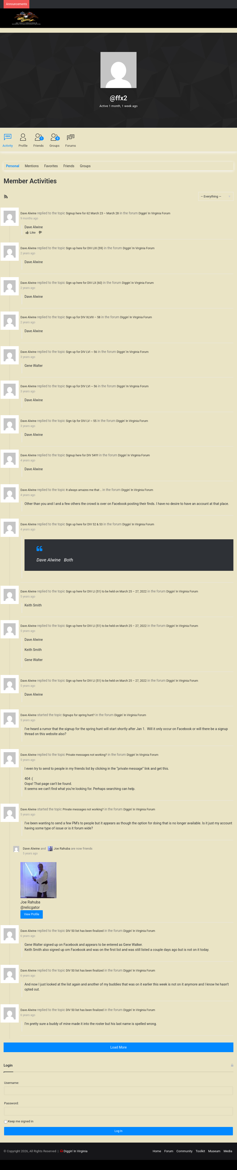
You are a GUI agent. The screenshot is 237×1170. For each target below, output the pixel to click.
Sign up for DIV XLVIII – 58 (87, 316)
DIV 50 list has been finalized (89, 941)
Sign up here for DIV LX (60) (88, 282)
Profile (23, 145)
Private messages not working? (91, 766)
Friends (38, 142)
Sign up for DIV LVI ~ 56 (86, 351)
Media (228, 1161)
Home (157, 1161)
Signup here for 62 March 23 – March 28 (98, 213)
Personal (12, 166)
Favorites (49, 166)
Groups (55, 142)
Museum (214, 1161)
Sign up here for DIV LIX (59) (89, 248)
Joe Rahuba (59, 860)
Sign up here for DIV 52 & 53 (89, 522)
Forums (70, 145)
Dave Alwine (29, 213)
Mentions (30, 166)
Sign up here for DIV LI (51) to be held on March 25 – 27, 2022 (114, 589)
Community (184, 1161)
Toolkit (200, 1161)
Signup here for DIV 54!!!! (86, 453)
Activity (8, 145)
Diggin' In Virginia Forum (166, 213)
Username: (11, 1093)
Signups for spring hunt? (83, 727)
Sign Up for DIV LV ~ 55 (85, 419)
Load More (118, 1057)
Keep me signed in (20, 1131)
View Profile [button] (31, 925)
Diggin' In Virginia (75, 1161)
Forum (168, 1161)
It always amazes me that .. (88, 488)
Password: (11, 1113)
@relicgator (28, 918)
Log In (119, 1141)
